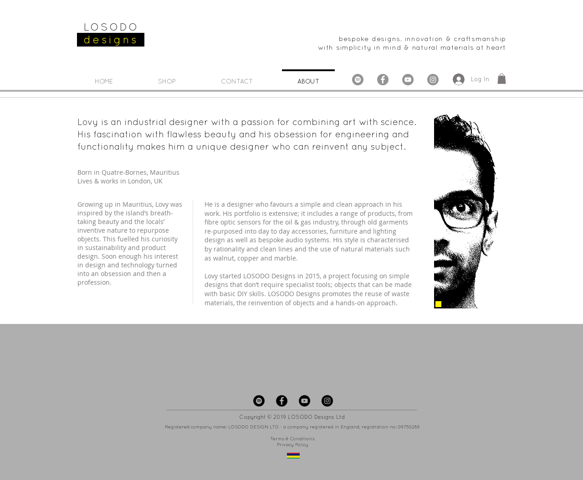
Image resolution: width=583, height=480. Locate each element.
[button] (501, 78)
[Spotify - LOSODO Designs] (259, 401)
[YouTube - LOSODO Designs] (408, 79)
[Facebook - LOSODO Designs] (383, 79)
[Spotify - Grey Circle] (357, 79)
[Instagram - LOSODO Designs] (433, 79)
